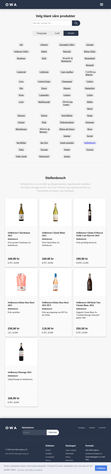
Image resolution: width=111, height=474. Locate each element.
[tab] (42, 33)
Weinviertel (44, 156)
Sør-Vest (44, 143)
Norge (90, 115)
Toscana (44, 149)
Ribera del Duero (66, 129)
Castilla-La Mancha (90, 73)
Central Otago (44, 81)
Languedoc (44, 95)
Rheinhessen (21, 129)
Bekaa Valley (90, 51)
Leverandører (50, 457)
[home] (11, 4)
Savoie (90, 136)
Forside (48, 450)
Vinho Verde (21, 156)
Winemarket (69, 454)
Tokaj (21, 149)
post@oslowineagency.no (93, 454)
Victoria (89, 149)
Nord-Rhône (66, 115)
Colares (90, 81)
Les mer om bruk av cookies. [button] (30, 470)
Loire (21, 102)
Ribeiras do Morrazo (44, 130)
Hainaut (67, 88)
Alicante (89, 44)
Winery (67, 457)
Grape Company (70, 450)
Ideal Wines (69, 460)
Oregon (21, 122)
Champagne (67, 81)
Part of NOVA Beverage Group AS (17, 454)
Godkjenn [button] (101, 468)
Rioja (89, 129)
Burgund (90, 65)
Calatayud (21, 72)
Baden (44, 51)
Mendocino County (68, 103)
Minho (90, 102)
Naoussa (21, 115)
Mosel (90, 108)
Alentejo (44, 44)
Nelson (44, 115)
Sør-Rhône (21, 143)
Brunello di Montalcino (67, 59)
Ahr (21, 44)
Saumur (67, 136)
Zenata (67, 156)
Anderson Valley (21, 51)
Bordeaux (21, 58)
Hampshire (90, 88)
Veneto (67, 149)
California (44, 72)
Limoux (67, 95)
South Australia (67, 143)
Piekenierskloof (67, 122)
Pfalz (44, 122)
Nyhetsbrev (28, 427)
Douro (44, 88)
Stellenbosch (89, 143)
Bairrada (67, 51)
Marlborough (44, 102)
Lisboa (90, 95)
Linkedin (92, 428)
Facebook (102, 428)
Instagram (81, 428)
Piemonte (90, 122)
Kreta (21, 95)
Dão (21, 88)
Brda (44, 58)
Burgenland (90, 58)
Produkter (49, 454)
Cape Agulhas (67, 72)
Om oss (48, 460)
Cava (21, 81)
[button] (101, 4)
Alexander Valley (66, 44)
